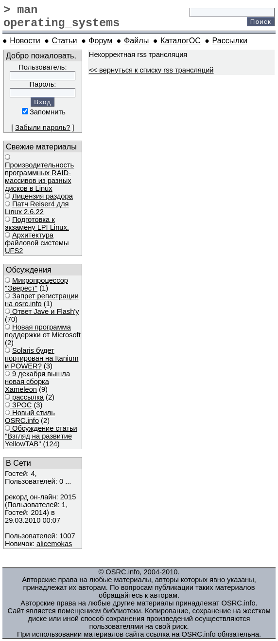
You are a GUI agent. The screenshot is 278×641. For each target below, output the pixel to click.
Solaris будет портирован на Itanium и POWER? (41, 358)
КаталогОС (180, 40)
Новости (25, 40)
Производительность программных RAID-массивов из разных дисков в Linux (39, 176)
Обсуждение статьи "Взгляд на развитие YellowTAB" (41, 436)
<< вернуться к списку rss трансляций (151, 70)
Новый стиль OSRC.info (30, 416)
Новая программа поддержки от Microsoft (43, 331)
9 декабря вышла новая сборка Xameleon (37, 381)
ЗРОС (21, 405)
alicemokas (54, 544)
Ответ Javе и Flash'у (44, 311)
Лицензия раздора (42, 196)
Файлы (136, 40)
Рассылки (229, 40)
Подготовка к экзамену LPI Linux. (37, 223)
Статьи (64, 40)
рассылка (27, 397)
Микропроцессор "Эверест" (36, 284)
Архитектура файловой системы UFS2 (37, 243)
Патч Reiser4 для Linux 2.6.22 (37, 208)
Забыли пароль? (42, 127)
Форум (100, 40)
